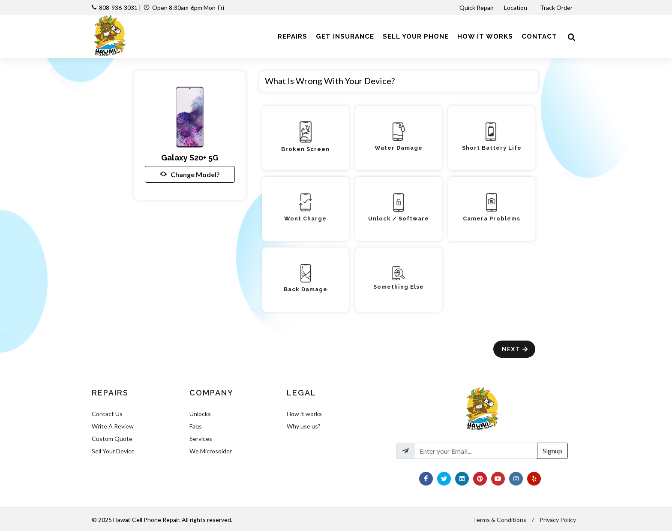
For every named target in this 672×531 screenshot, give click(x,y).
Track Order (557, 7)
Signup (552, 451)
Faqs (195, 426)
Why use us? (304, 426)
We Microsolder (210, 451)
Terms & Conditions (499, 519)
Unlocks (200, 413)
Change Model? (190, 174)
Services (200, 438)
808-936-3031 (118, 7)
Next (515, 349)
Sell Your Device (113, 451)
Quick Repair (476, 7)
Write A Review (113, 426)
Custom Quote (112, 438)
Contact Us (107, 413)
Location (516, 7)
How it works (304, 413)
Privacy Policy (558, 519)
